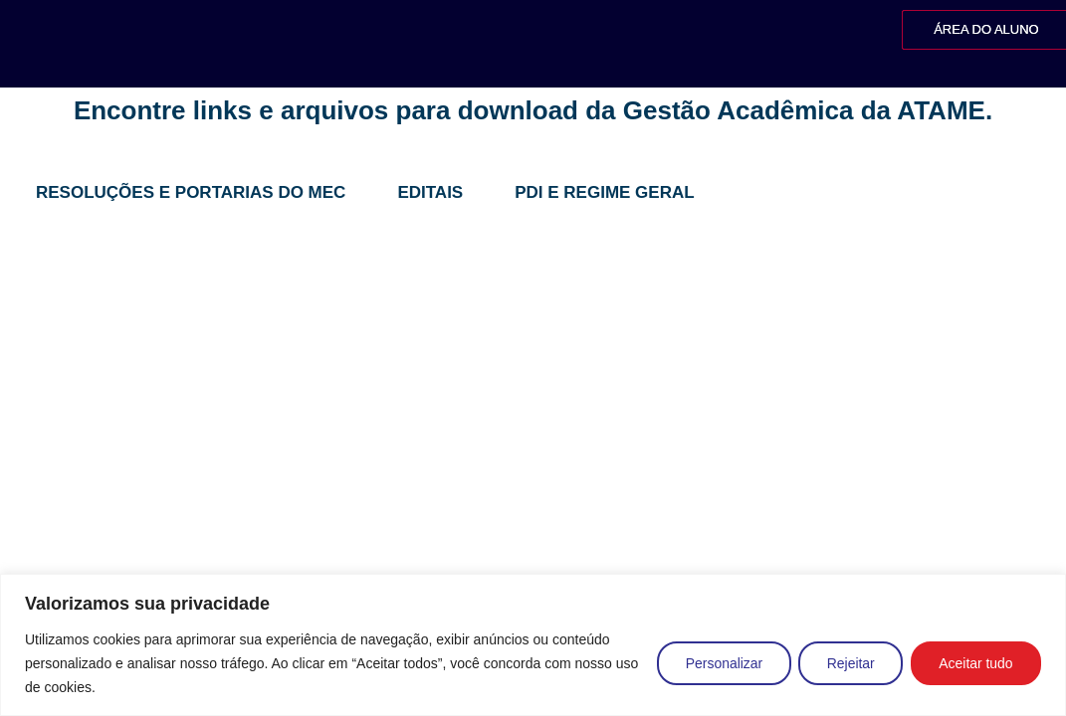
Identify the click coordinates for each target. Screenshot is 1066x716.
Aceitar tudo (975, 663)
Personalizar (719, 663)
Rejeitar (848, 663)
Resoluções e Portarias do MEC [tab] (190, 192)
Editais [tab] (430, 192)
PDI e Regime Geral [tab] (604, 192)
